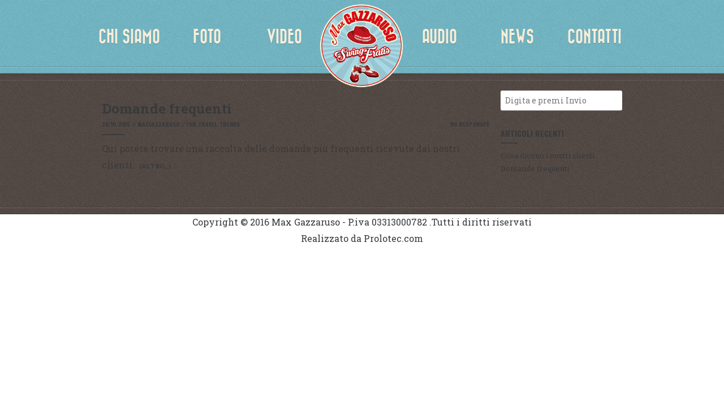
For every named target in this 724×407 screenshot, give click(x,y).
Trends (229, 124)
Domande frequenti (535, 168)
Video (284, 36)
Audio (439, 36)
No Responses (469, 124)
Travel (207, 124)
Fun (191, 124)
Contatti (594, 36)
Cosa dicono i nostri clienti (547, 155)
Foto (207, 36)
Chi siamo (129, 36)
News (517, 36)
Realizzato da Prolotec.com (362, 238)
